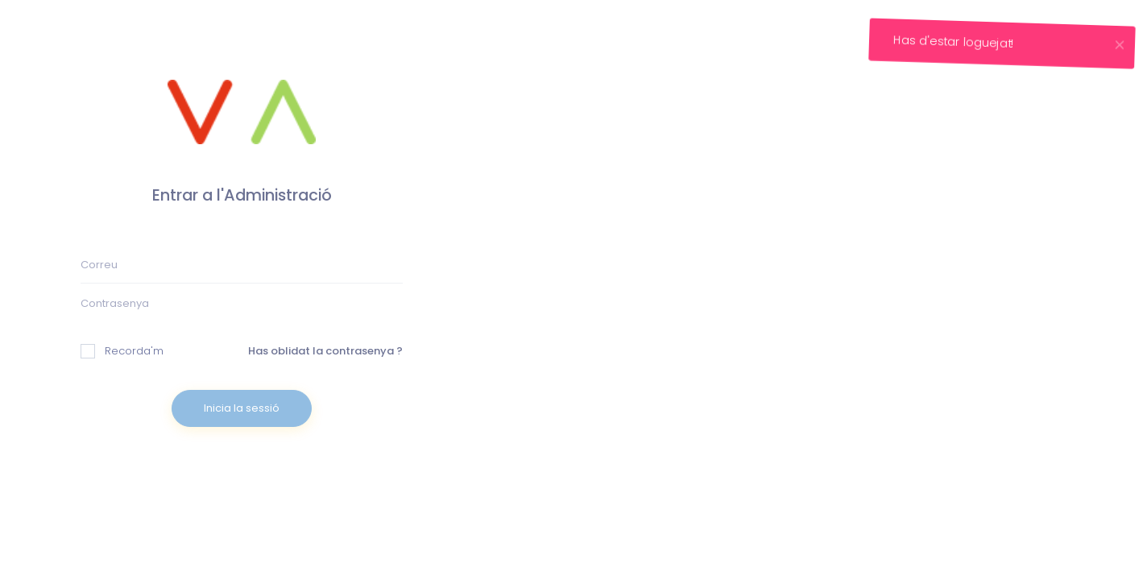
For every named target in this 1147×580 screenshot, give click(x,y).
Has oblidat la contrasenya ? (325, 350)
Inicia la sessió (242, 408)
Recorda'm (122, 350)
